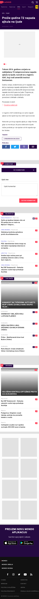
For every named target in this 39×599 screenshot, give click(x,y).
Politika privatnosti (8, 591)
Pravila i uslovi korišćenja (30, 591)
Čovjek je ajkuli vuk (10, 105)
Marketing (24, 580)
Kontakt (23, 584)
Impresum (4, 584)
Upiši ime (5, 180)
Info (3, 13)
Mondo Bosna (7, 568)
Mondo (4, 561)
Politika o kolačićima (8, 587)
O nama (3, 580)
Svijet (7, 13)
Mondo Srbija (7, 564)
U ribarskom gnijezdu (12, 139)
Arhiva (23, 587)
